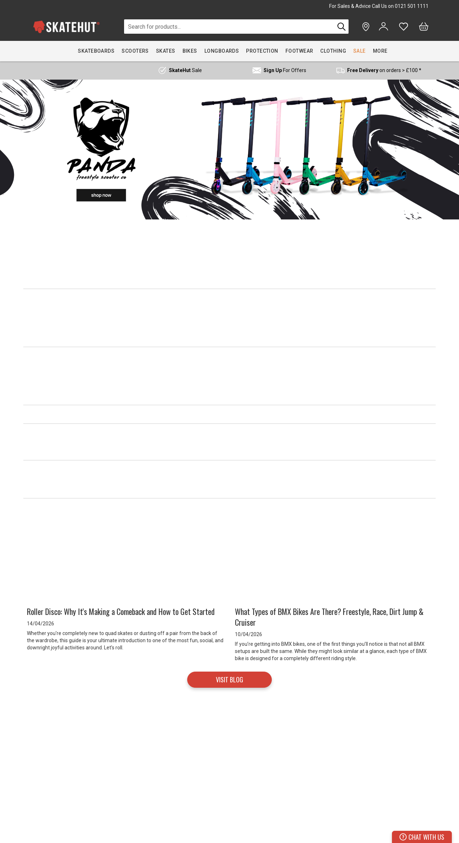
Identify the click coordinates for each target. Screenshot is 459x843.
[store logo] (66, 26)
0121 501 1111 (412, 6)
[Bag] (424, 27)
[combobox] (229, 26)
